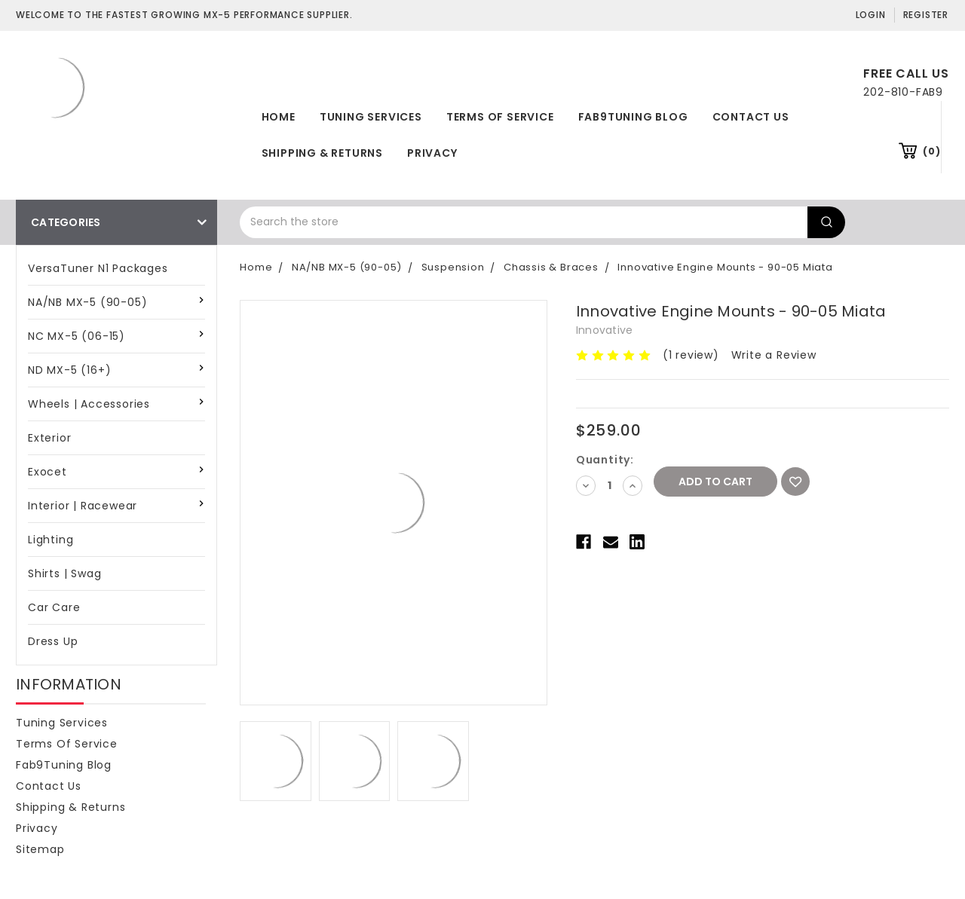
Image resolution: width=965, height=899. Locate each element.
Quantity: (605, 459)
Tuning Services (371, 116)
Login (871, 14)
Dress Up (53, 641)
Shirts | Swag (64, 573)
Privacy (432, 153)
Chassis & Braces (551, 267)
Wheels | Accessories (89, 403)
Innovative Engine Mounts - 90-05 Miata (724, 267)
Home (279, 116)
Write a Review (773, 354)
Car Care (54, 607)
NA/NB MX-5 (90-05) (87, 302)
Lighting (50, 539)
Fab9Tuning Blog (633, 116)
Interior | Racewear (82, 505)
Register (925, 14)
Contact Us (750, 116)
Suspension (453, 267)
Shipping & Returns (322, 153)
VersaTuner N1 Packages (98, 268)
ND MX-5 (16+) (69, 370)
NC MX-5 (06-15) (76, 336)
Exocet (47, 471)
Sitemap (40, 849)
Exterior (49, 437)
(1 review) (691, 354)
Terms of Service (500, 116)
